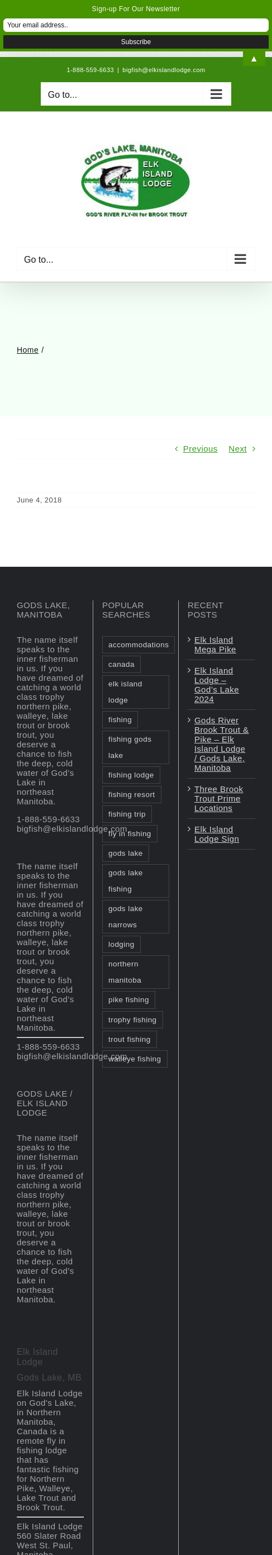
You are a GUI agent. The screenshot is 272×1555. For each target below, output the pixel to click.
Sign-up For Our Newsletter (136, 9)
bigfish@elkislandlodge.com (163, 70)
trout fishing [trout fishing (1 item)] (129, 1039)
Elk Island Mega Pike (215, 644)
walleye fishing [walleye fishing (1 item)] (134, 1059)
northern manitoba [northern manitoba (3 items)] (124, 972)
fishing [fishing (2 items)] (120, 719)
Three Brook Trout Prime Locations (219, 798)
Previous (200, 448)
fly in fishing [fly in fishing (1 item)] (129, 833)
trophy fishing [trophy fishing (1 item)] (132, 1020)
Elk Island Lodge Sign (216, 833)
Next (237, 448)
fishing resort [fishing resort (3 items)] (131, 794)
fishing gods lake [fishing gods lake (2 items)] (129, 747)
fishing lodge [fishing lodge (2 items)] (131, 775)
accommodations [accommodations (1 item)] (138, 645)
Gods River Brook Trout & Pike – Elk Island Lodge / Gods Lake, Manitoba (221, 743)
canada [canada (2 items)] (121, 664)
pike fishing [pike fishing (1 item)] (128, 999)
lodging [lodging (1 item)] (121, 944)
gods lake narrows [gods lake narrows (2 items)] (125, 916)
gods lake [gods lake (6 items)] (125, 853)
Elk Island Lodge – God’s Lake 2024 (216, 685)
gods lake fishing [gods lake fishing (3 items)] (125, 881)
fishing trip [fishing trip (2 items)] (127, 814)
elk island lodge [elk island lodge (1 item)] (125, 692)
